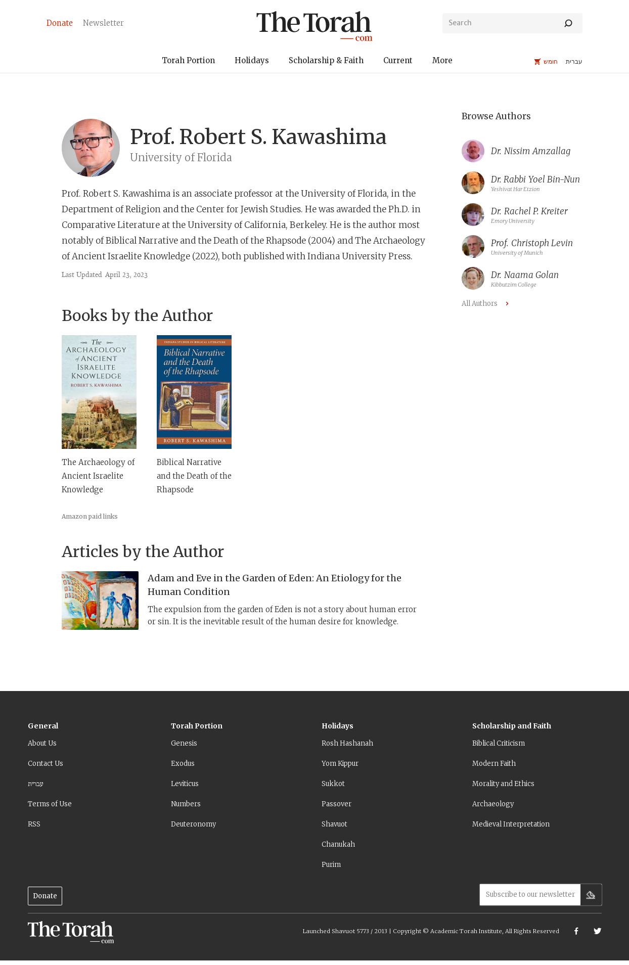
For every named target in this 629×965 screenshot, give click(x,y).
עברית (35, 783)
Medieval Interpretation (511, 824)
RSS (34, 824)
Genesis (184, 743)
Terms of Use (50, 804)
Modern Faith (494, 763)
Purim (331, 864)
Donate (45, 896)
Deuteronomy (193, 824)
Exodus (183, 763)
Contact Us (45, 763)
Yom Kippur (340, 763)
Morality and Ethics (503, 783)
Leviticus (185, 783)
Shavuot (334, 824)
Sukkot (333, 783)
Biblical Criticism (498, 743)
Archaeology (493, 804)
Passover (336, 804)
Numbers (186, 804)
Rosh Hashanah (347, 743)
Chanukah (338, 844)
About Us (42, 743)
